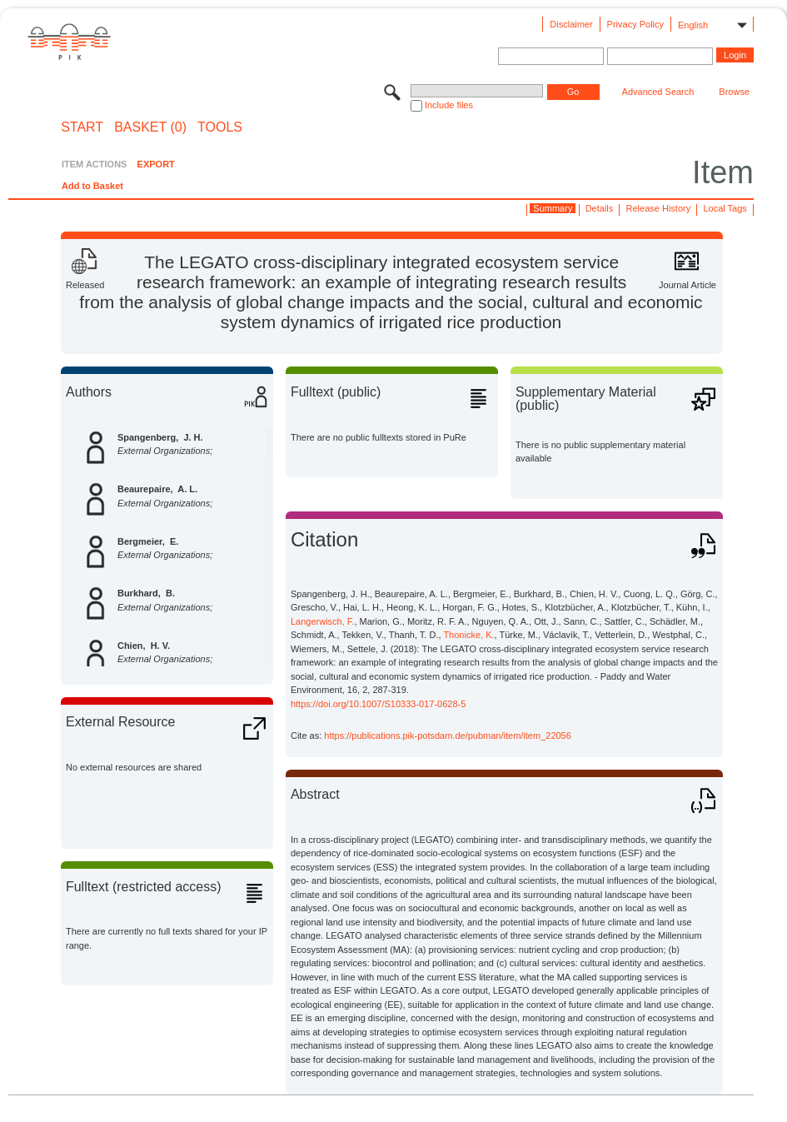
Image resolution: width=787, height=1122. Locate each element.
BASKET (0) (150, 127)
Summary (552, 208)
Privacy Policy (635, 24)
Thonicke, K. (468, 635)
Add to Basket (92, 186)
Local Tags (724, 208)
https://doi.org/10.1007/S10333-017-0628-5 (378, 704)
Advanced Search (658, 92)
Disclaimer (571, 24)
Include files (449, 105)
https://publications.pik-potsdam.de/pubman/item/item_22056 (447, 736)
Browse (734, 92)
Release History (658, 208)
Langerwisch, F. (322, 621)
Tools (219, 127)
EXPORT (156, 164)
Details (599, 208)
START (82, 127)
